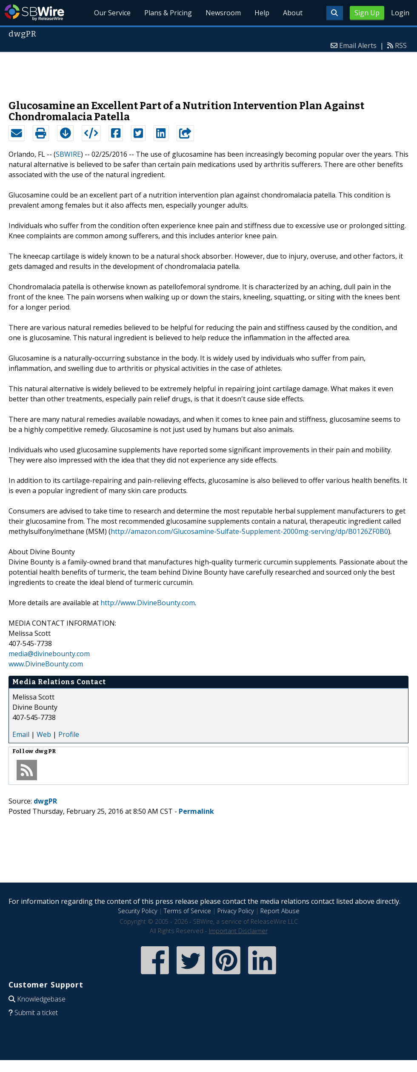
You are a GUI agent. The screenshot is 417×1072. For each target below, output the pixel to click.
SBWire (34, 12)
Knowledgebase (41, 999)
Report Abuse (280, 911)
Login (400, 12)
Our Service (112, 12)
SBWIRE (68, 154)
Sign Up (367, 12)
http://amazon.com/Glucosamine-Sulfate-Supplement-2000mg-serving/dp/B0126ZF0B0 (249, 531)
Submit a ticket (36, 1012)
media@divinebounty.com (49, 653)
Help (261, 12)
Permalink (196, 811)
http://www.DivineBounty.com (147, 602)
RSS (401, 45)
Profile (68, 734)
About (293, 12)
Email (20, 734)
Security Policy (137, 911)
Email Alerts (358, 45)
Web (44, 734)
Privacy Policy (235, 911)
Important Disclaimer (238, 931)
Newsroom (223, 12)
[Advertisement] (208, 72)
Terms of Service (187, 911)
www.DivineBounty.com (46, 664)
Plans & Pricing (168, 12)
